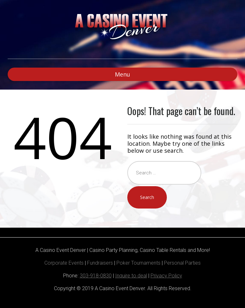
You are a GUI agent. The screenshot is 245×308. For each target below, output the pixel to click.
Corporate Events (64, 263)
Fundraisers (100, 263)
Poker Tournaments (138, 263)
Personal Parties (182, 263)
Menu (122, 74)
